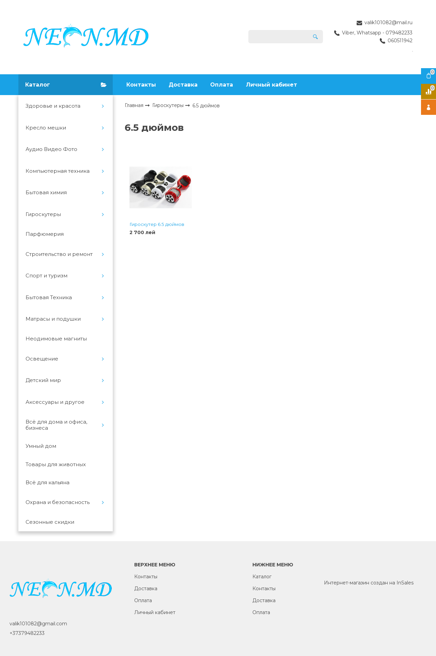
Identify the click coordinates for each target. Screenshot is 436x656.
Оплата (221, 84)
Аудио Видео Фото (51, 149)
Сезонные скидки (50, 522)
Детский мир (43, 380)
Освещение (42, 359)
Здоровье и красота (53, 106)
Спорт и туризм (46, 276)
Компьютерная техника (58, 171)
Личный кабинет (271, 84)
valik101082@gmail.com (38, 624)
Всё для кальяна (47, 482)
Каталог (261, 577)
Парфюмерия (45, 234)
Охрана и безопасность (58, 502)
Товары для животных (56, 464)
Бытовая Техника (49, 297)
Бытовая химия (46, 192)
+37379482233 (27, 633)
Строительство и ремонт (59, 254)
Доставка (183, 84)
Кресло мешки (46, 128)
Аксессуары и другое (55, 402)
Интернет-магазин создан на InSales (369, 583)
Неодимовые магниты (56, 339)
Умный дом (41, 446)
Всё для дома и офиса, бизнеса (56, 425)
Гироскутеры (43, 214)
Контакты (141, 84)
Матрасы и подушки (53, 319)
